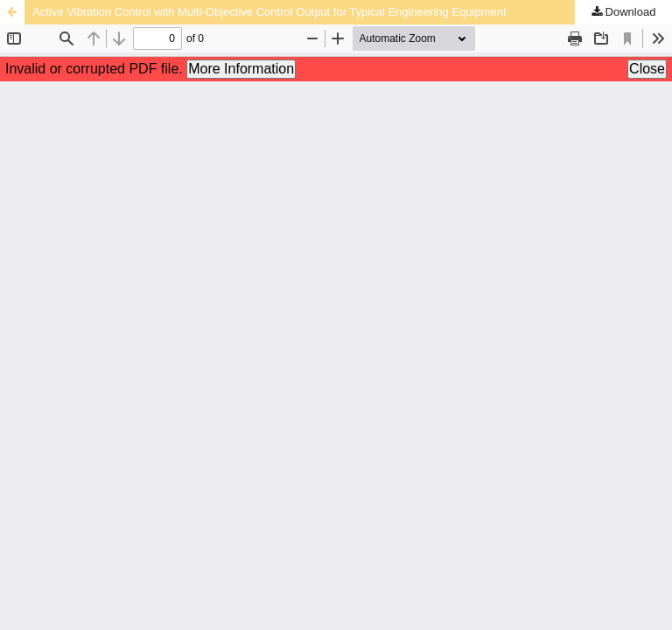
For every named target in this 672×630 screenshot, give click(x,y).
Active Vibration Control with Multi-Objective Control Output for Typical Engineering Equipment (269, 11)
